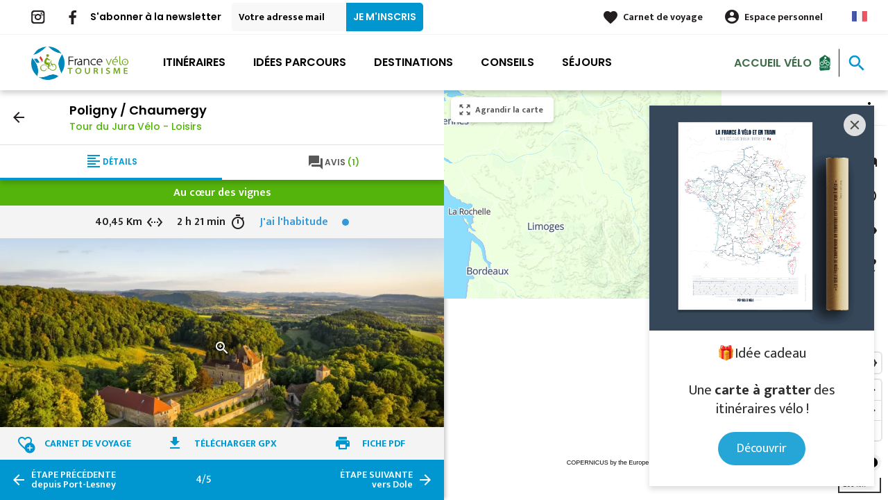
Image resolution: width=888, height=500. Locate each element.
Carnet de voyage (663, 17)
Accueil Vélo (773, 62)
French (859, 16)
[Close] (855, 125)
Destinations (413, 62)
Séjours (587, 62)
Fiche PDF (383, 443)
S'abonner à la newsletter (155, 17)
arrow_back (18, 117)
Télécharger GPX (235, 443)
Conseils (507, 62)
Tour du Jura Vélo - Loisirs (135, 126)
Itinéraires (194, 62)
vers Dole (376, 480)
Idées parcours (299, 62)
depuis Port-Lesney (73, 480)
